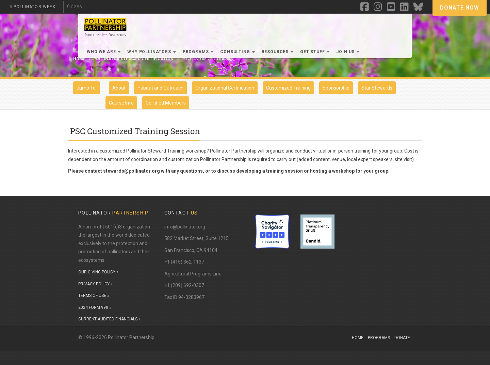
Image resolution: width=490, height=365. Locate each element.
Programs (379, 337)
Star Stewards (376, 88)
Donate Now (459, 7)
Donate (402, 337)
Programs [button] (198, 51)
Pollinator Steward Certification (133, 59)
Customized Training (288, 88)
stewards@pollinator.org (131, 171)
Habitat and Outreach (160, 88)
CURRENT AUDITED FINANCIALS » (109, 319)
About (119, 88)
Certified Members (166, 103)
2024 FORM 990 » (94, 307)
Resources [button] (277, 51)
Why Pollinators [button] (151, 51)
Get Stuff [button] (314, 51)
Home (357, 337)
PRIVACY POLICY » (95, 284)
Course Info (121, 103)
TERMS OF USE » (93, 295)
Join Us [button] (347, 51)
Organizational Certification (224, 88)
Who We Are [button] (103, 51)
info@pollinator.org (184, 226)
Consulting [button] (237, 51)
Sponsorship (336, 88)
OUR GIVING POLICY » (98, 272)
